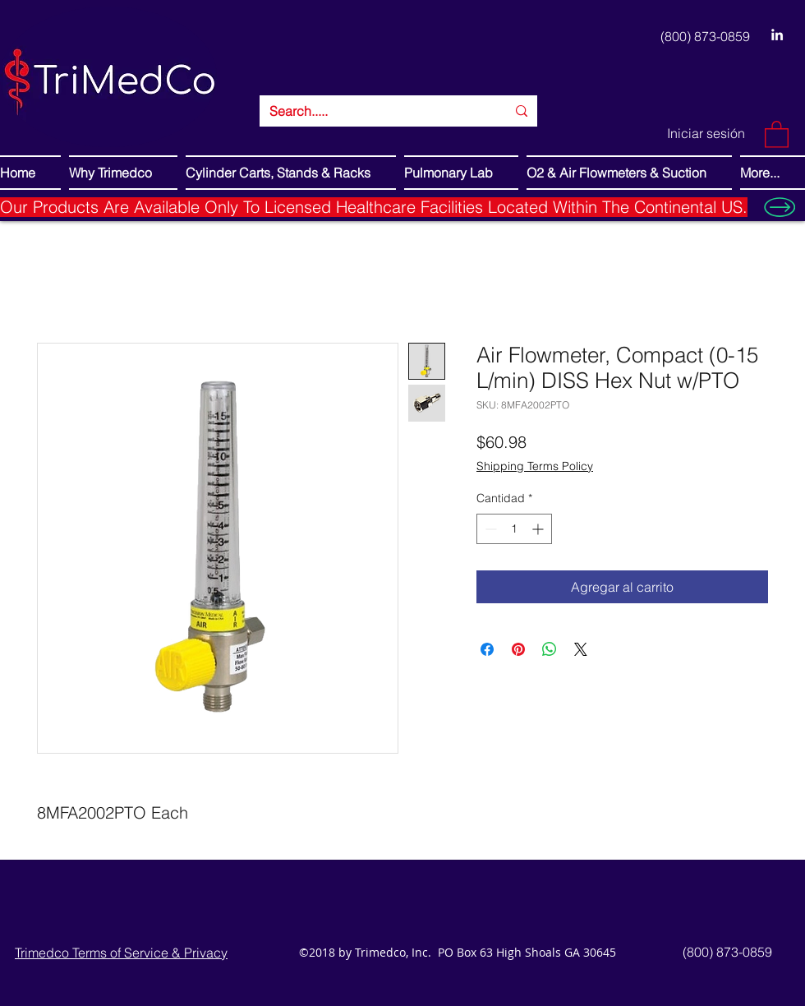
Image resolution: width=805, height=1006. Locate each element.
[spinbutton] (514, 529)
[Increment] (539, 529)
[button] (777, 133)
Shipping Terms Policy (534, 466)
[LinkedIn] (777, 34)
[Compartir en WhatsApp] (549, 649)
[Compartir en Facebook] (487, 649)
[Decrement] (489, 529)
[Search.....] (375, 111)
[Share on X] (581, 649)
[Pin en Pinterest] (518, 649)
